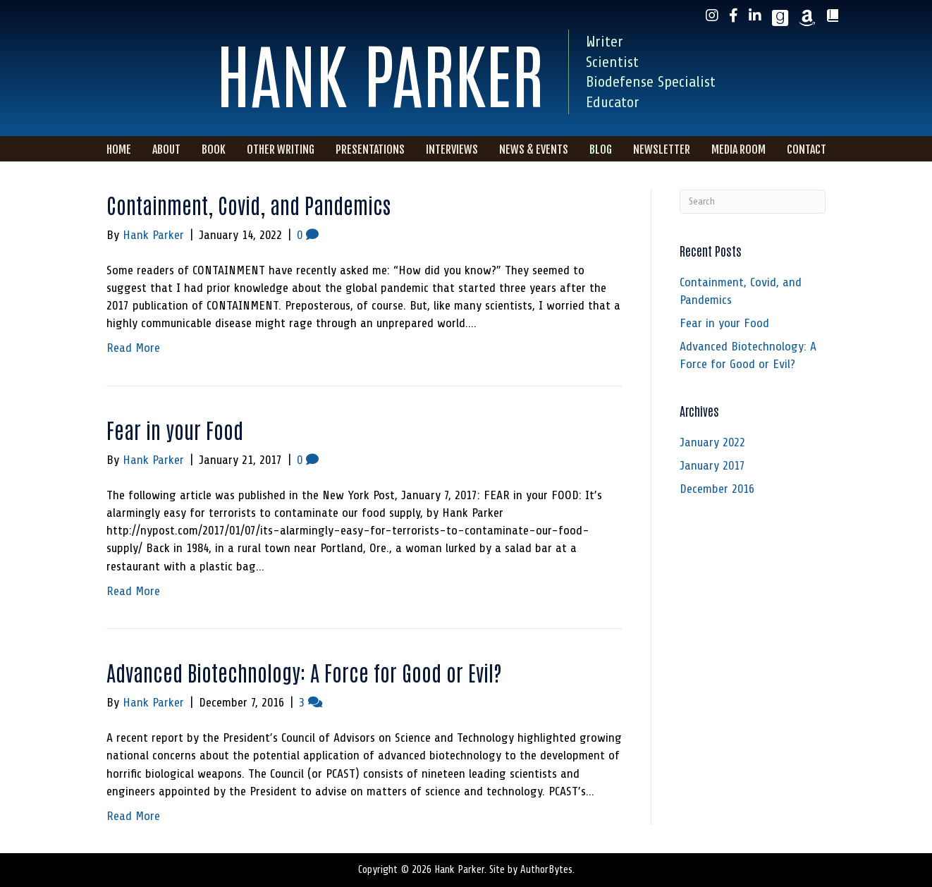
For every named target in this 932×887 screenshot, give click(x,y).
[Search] (753, 202)
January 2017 (712, 465)
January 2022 (712, 442)
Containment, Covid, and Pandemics (248, 204)
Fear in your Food (174, 429)
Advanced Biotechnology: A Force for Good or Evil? (304, 671)
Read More (133, 348)
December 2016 (717, 489)
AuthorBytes (546, 870)
